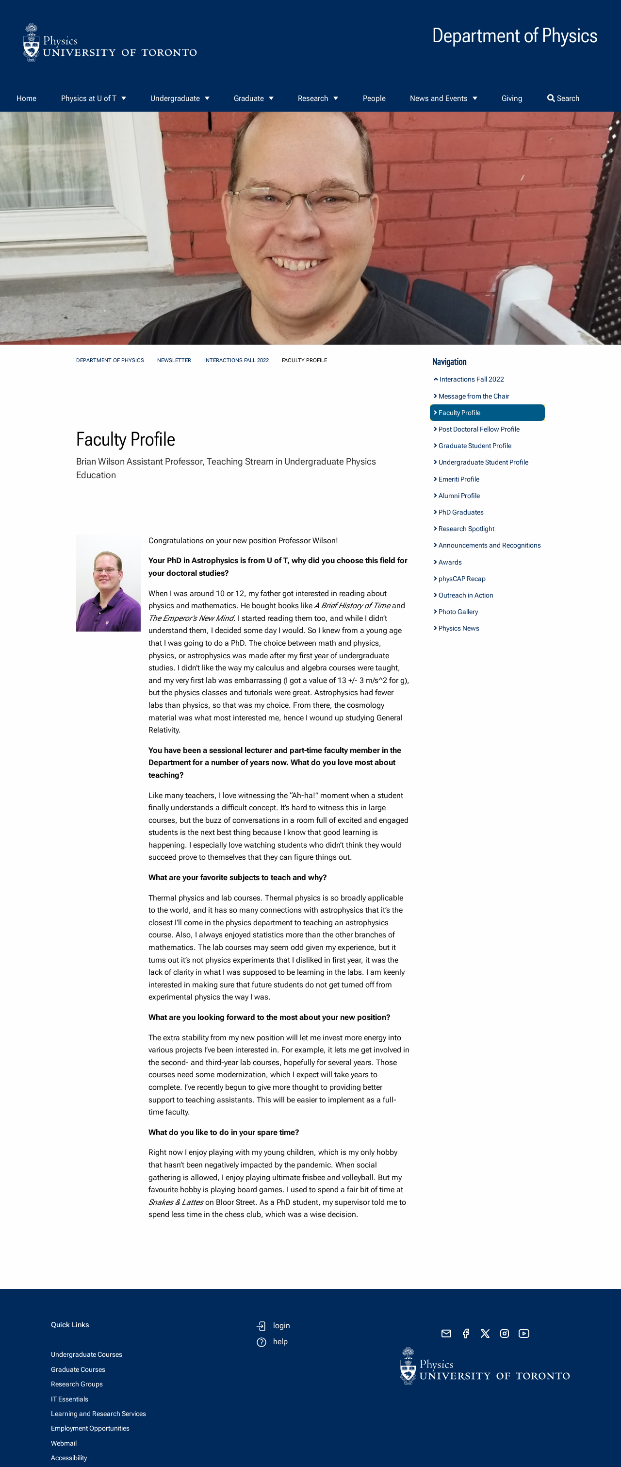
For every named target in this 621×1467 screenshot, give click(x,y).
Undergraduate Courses (86, 1354)
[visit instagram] (504, 1333)
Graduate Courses (78, 1369)
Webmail (64, 1443)
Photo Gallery (456, 612)
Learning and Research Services (98, 1413)
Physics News (456, 628)
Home (26, 98)
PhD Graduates (459, 512)
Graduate (249, 98)
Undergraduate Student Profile (481, 462)
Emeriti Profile (456, 479)
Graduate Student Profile (472, 446)
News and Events (439, 98)
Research (313, 98)
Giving (512, 98)
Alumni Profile (457, 496)
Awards (448, 562)
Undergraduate (175, 98)
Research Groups (77, 1384)
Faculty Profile (457, 413)
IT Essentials (69, 1399)
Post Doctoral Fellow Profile (477, 429)
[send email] (446, 1333)
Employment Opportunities (90, 1428)
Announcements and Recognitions (487, 545)
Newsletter (174, 360)
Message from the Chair (471, 396)
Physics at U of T (88, 98)
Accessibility (69, 1458)
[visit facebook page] (466, 1333)
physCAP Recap (460, 579)
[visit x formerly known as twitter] (485, 1333)
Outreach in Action (463, 595)
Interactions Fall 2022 (236, 360)
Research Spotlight (464, 529)
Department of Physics (110, 360)
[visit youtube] (524, 1333)
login (281, 1325)
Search (563, 98)
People (374, 98)
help (280, 1341)
